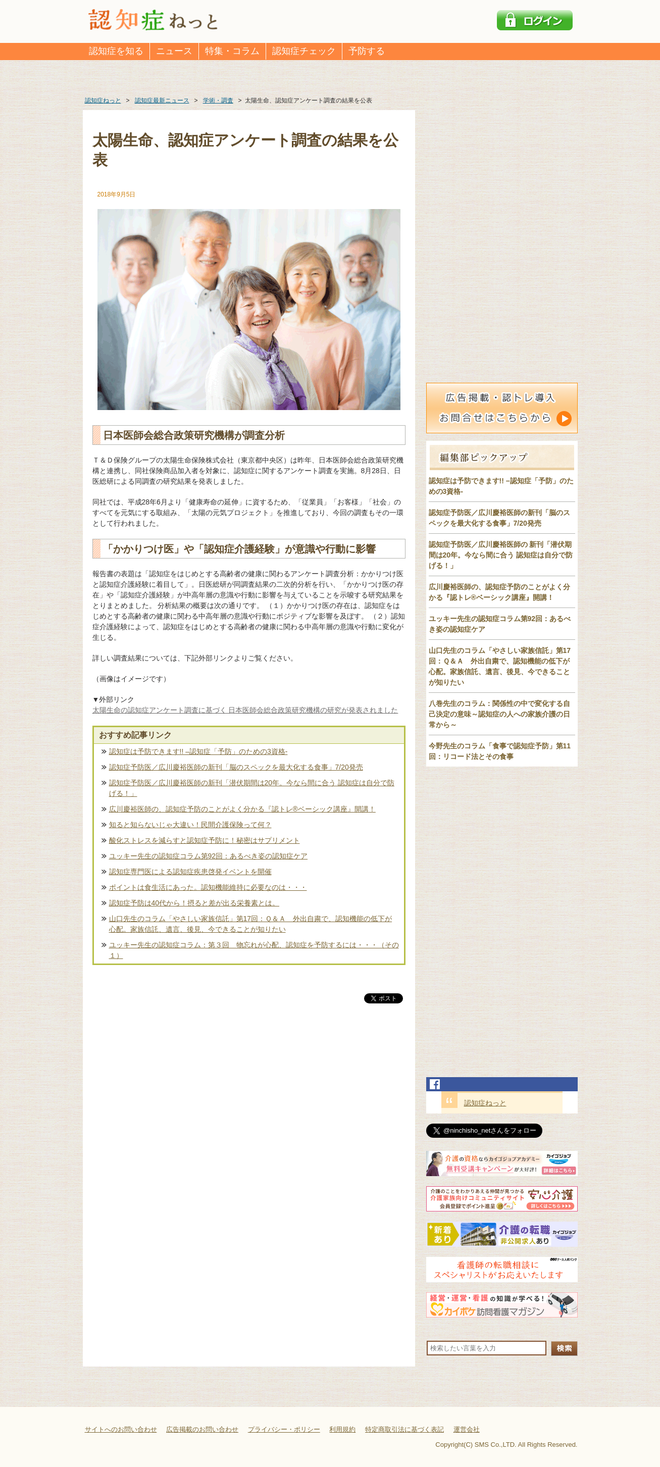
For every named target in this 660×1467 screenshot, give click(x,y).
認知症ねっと (485, 1103)
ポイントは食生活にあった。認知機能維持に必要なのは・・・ (208, 887)
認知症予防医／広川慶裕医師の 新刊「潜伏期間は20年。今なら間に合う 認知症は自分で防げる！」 (501, 555)
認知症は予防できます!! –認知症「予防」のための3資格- (198, 751)
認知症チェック (304, 51)
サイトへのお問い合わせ (121, 1429)
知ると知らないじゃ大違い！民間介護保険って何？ (190, 825)
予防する (366, 51)
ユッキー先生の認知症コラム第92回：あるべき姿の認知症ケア (208, 856)
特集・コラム (232, 51)
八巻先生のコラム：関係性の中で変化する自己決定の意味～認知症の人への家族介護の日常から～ (499, 714)
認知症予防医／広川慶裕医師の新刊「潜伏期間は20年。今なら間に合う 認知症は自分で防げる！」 (251, 788)
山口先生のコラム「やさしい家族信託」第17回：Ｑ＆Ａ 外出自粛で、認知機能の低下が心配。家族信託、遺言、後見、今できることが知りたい (250, 924)
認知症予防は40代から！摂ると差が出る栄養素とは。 (194, 903)
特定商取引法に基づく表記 (404, 1429)
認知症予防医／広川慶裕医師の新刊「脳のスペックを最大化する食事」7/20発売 (236, 767)
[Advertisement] (248, 1111)
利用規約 (342, 1429)
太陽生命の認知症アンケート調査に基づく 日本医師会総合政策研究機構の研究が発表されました (245, 710)
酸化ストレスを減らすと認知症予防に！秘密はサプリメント (204, 840)
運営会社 (466, 1429)
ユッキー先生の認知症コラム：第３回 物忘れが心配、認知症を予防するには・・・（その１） (254, 950)
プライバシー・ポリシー (284, 1429)
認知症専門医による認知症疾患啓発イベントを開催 (190, 872)
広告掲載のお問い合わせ (202, 1429)
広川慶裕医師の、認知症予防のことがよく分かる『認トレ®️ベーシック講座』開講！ (242, 809)
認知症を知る (116, 51)
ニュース (174, 51)
